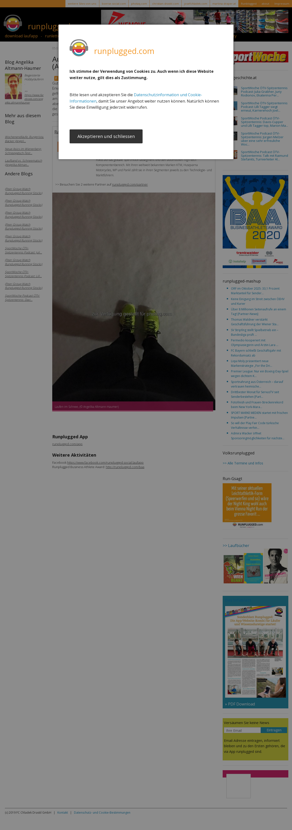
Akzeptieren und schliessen (106, 136)
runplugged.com (124, 51)
